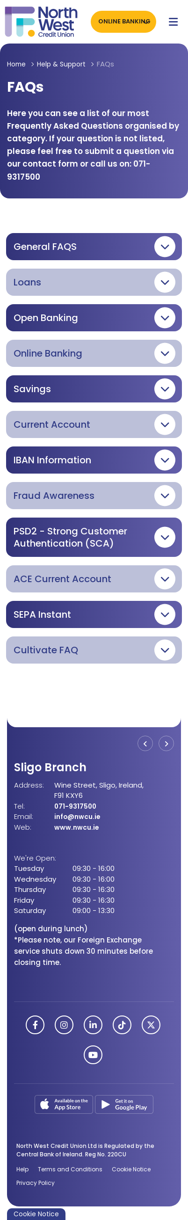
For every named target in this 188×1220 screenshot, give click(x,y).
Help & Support (65, 64)
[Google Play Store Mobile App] (124, 1103)
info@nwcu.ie (79, 816)
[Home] (37, 22)
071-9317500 (76, 806)
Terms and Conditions (70, 1169)
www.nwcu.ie (78, 827)
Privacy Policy (35, 1183)
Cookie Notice (131, 1169)
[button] (94, 246)
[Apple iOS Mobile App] (65, 1103)
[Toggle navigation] (173, 22)
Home (17, 64)
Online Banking (122, 21)
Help (22, 1169)
